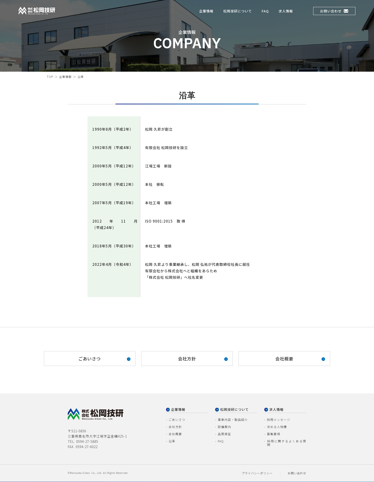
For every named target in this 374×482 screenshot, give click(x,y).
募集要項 (273, 435)
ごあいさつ (89, 358)
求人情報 (286, 12)
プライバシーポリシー (257, 472)
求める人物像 (276, 428)
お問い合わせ (334, 12)
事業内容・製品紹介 (232, 421)
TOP (50, 77)
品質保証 (224, 435)
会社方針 (187, 358)
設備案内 (224, 428)
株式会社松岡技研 (29, 16)
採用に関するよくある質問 (285, 442)
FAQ (265, 12)
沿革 (172, 442)
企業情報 (206, 12)
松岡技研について (237, 12)
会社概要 (284, 358)
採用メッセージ (278, 421)
